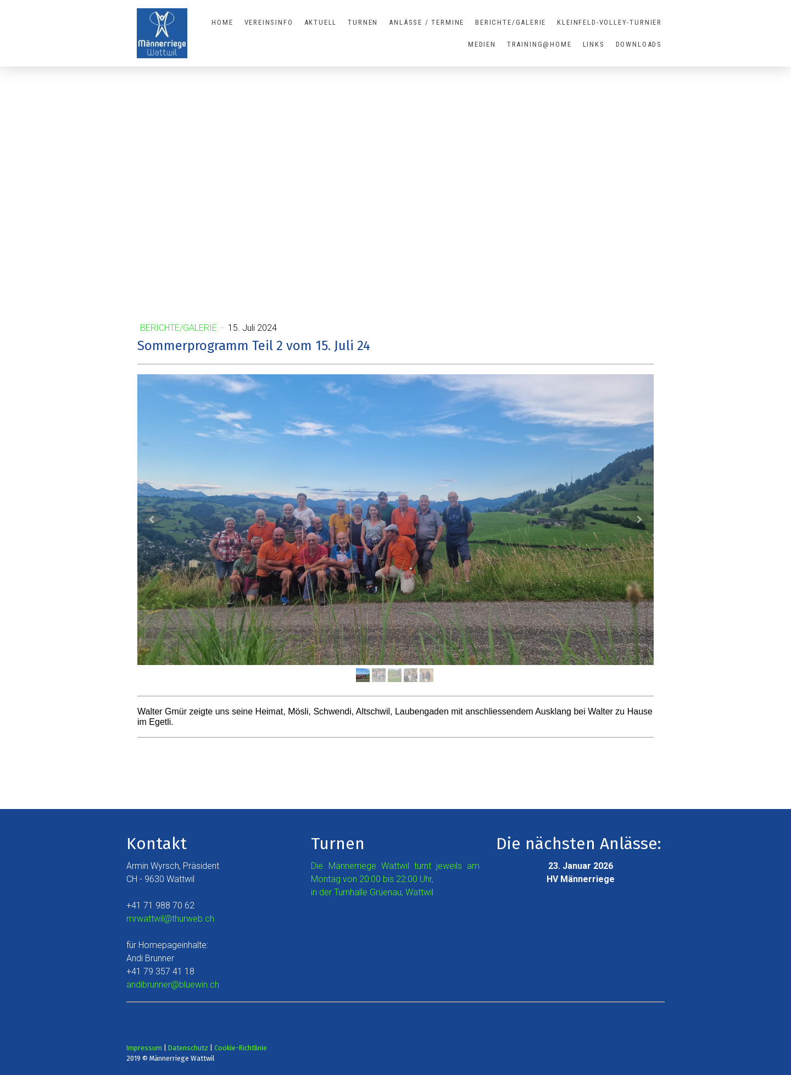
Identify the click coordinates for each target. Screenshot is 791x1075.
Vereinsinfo (268, 22)
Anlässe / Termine (426, 22)
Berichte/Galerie (510, 22)
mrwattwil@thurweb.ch (170, 918)
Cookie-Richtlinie (240, 1048)
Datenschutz (188, 1048)
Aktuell (320, 22)
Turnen (363, 22)
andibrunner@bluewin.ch (172, 984)
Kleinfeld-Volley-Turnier (609, 22)
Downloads (639, 44)
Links (594, 44)
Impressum (144, 1048)
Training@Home (539, 44)
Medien (482, 44)
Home (222, 22)
